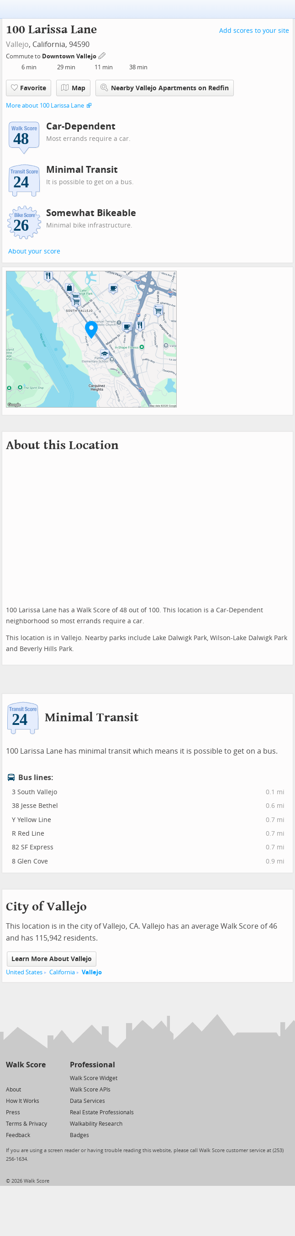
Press (13, 1112)
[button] (91, 329)
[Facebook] (25, 1077)
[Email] (39, 1077)
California (62, 972)
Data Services (87, 1101)
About (13, 1089)
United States (24, 972)
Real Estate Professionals (102, 1112)
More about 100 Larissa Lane (45, 105)
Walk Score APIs (90, 1089)
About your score (34, 251)
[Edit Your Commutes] (102, 55)
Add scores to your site (254, 31)
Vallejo (17, 44)
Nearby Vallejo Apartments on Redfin (164, 87)
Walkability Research (96, 1124)
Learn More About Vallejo (51, 959)
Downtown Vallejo (70, 56)
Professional (92, 1064)
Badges (79, 1135)
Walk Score (26, 1064)
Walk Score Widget (93, 1078)
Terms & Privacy (26, 1124)
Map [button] (73, 88)
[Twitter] (11, 1077)
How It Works (22, 1101)
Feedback (18, 1135)
